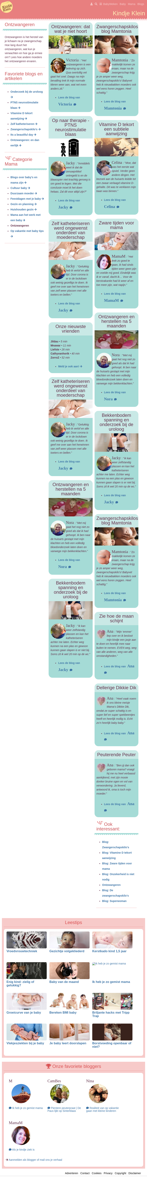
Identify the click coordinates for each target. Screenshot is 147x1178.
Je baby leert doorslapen (67, 1043)
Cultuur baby (20, 188)
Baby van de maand (64, 981)
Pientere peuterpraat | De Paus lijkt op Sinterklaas (64, 1109)
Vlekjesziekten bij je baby (25, 1043)
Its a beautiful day (23, 134)
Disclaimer (135, 1173)
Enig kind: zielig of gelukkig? (20, 983)
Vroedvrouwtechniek (22, 951)
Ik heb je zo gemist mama (111, 981)
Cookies (97, 1173)
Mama (131, 4)
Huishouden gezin (24, 209)
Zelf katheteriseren (24, 123)
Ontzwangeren (111, 884)
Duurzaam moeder (24, 193)
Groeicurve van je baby (24, 1012)
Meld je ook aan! (70, 366)
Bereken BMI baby (63, 1012)
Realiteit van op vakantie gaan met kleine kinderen (102, 1109)
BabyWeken (110, 4)
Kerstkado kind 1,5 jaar (109, 951)
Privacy (108, 1173)
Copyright (120, 1173)
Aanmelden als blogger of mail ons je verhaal (35, 1159)
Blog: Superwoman (114, 901)
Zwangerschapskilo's (26, 129)
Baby (123, 4)
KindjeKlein (6, 7)
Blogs (140, 4)
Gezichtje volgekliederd (66, 951)
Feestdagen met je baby (27, 198)
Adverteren (71, 1173)
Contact (85, 1173)
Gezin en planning (24, 204)
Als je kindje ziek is (22, 1149)
